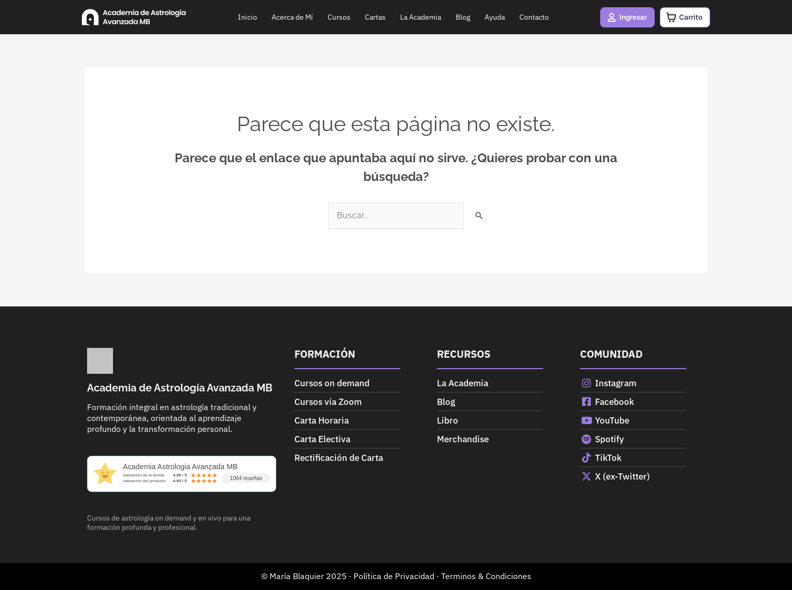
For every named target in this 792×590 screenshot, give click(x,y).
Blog (461, 17)
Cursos (337, 17)
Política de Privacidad (393, 576)
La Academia (418, 17)
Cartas (373, 17)
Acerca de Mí (290, 17)
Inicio (245, 17)
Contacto (532, 17)
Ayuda (493, 17)
